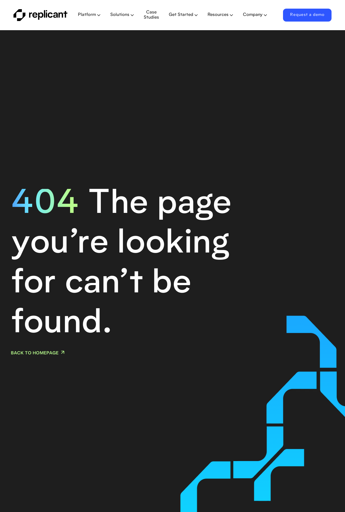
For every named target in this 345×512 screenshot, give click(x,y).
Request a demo (307, 15)
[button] (89, 15)
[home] (41, 15)
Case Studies (151, 15)
